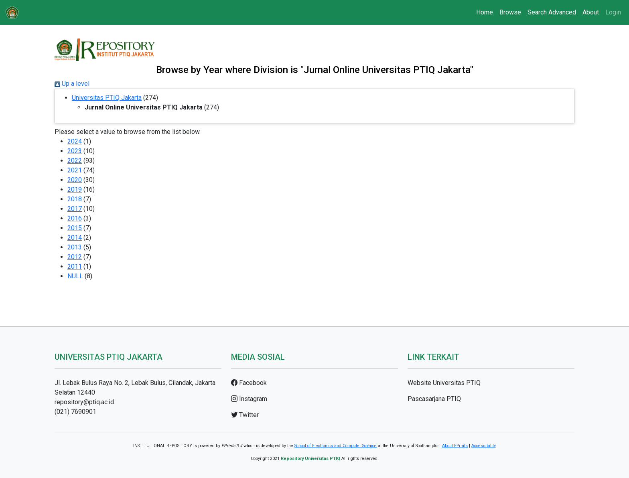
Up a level (72, 83)
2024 (74, 141)
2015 (74, 228)
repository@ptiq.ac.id (84, 402)
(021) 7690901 (75, 411)
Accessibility (483, 445)
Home (484, 12)
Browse (510, 12)
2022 (74, 160)
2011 (74, 266)
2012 (74, 257)
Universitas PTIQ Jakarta (107, 97)
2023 (74, 151)
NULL (75, 276)
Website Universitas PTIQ (444, 383)
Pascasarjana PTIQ (434, 399)
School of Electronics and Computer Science (335, 445)
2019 (74, 189)
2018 (74, 199)
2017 (74, 209)
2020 (74, 180)
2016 (74, 218)
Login (613, 12)
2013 (74, 247)
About (590, 12)
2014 (74, 237)
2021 (74, 170)
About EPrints (455, 445)
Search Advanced (552, 12)
